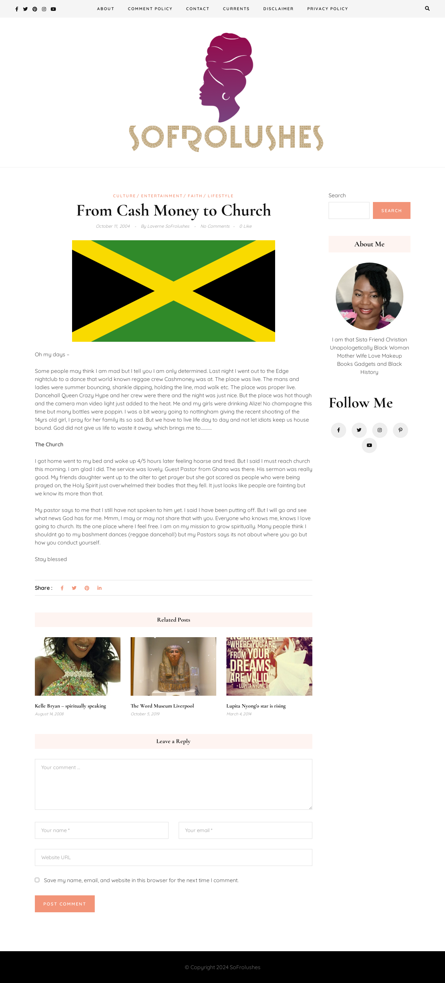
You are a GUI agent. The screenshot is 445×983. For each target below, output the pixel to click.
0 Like (245, 226)
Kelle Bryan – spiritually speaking (70, 705)
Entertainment (162, 195)
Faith (195, 195)
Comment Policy (150, 8)
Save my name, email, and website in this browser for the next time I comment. (141, 880)
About (105, 8)
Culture (124, 195)
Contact (197, 8)
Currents (236, 8)
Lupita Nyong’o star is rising (256, 705)
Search (337, 195)
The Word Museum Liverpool (162, 705)
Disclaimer (278, 8)
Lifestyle (221, 195)
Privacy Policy (327, 8)
